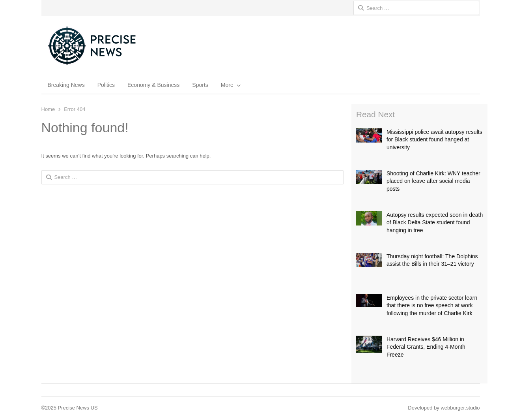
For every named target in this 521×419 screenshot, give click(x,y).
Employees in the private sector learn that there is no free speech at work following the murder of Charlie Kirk (432, 305)
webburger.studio (460, 408)
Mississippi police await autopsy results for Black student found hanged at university (434, 139)
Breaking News (66, 85)
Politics (106, 85)
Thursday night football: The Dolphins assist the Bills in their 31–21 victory (432, 260)
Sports (200, 85)
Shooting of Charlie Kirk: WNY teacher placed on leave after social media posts (433, 181)
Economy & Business (153, 85)
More (227, 85)
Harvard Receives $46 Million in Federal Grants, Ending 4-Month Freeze (426, 347)
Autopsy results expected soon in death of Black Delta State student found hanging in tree (435, 222)
